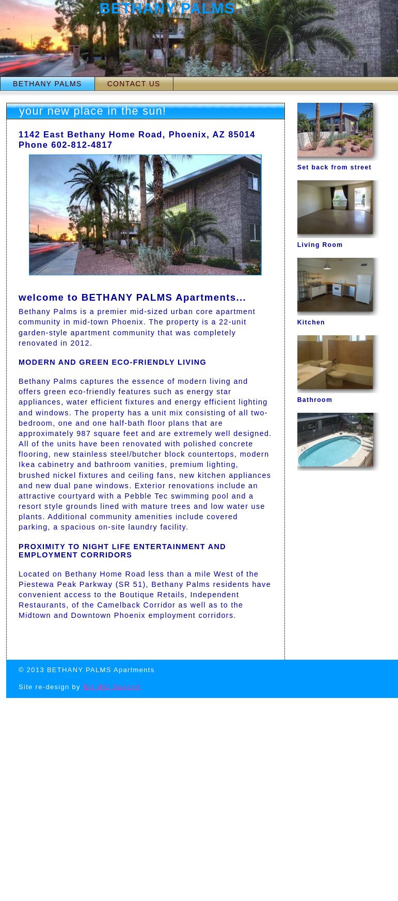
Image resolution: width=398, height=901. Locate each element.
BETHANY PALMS (47, 84)
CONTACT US (134, 84)
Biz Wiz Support (112, 687)
